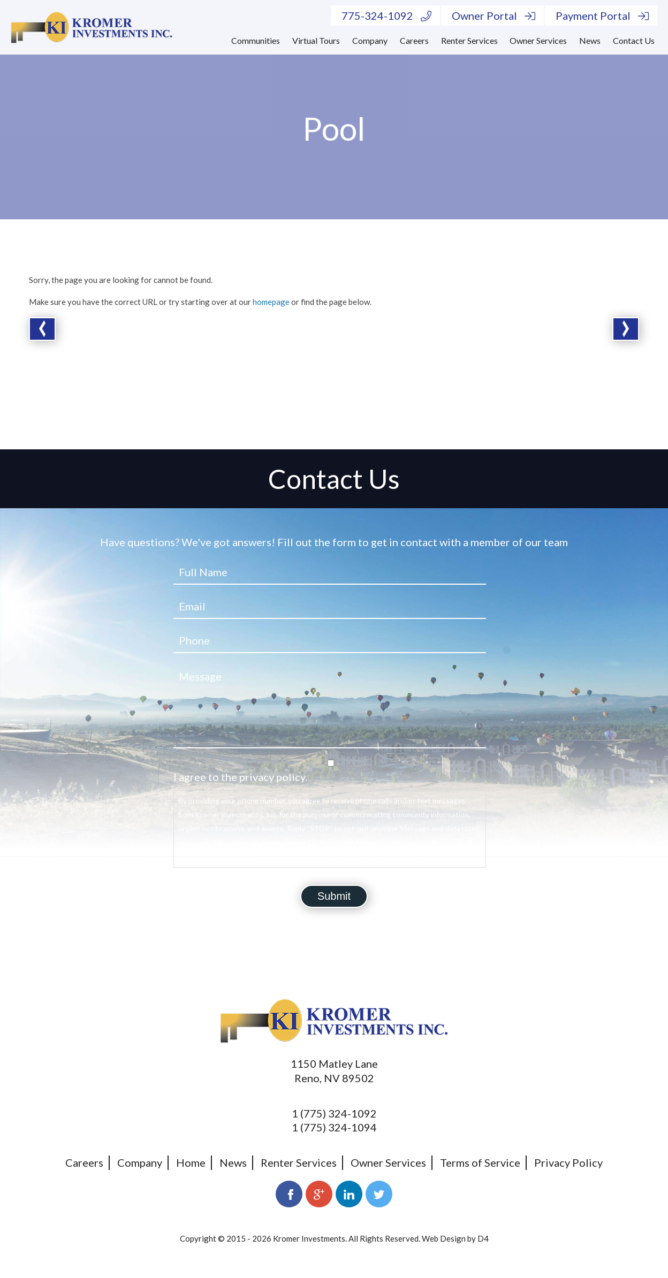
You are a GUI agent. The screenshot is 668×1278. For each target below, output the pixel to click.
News (590, 40)
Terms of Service (480, 1162)
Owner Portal (493, 15)
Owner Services (538, 40)
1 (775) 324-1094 (334, 1127)
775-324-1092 (386, 15)
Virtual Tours (316, 40)
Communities (255, 40)
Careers (414, 40)
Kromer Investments (309, 1238)
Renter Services (469, 40)
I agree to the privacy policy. (240, 776)
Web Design (444, 1238)
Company (370, 40)
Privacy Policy (568, 1162)
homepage (271, 302)
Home (191, 1162)
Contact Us (634, 40)
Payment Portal (602, 15)
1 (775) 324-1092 (334, 1113)
